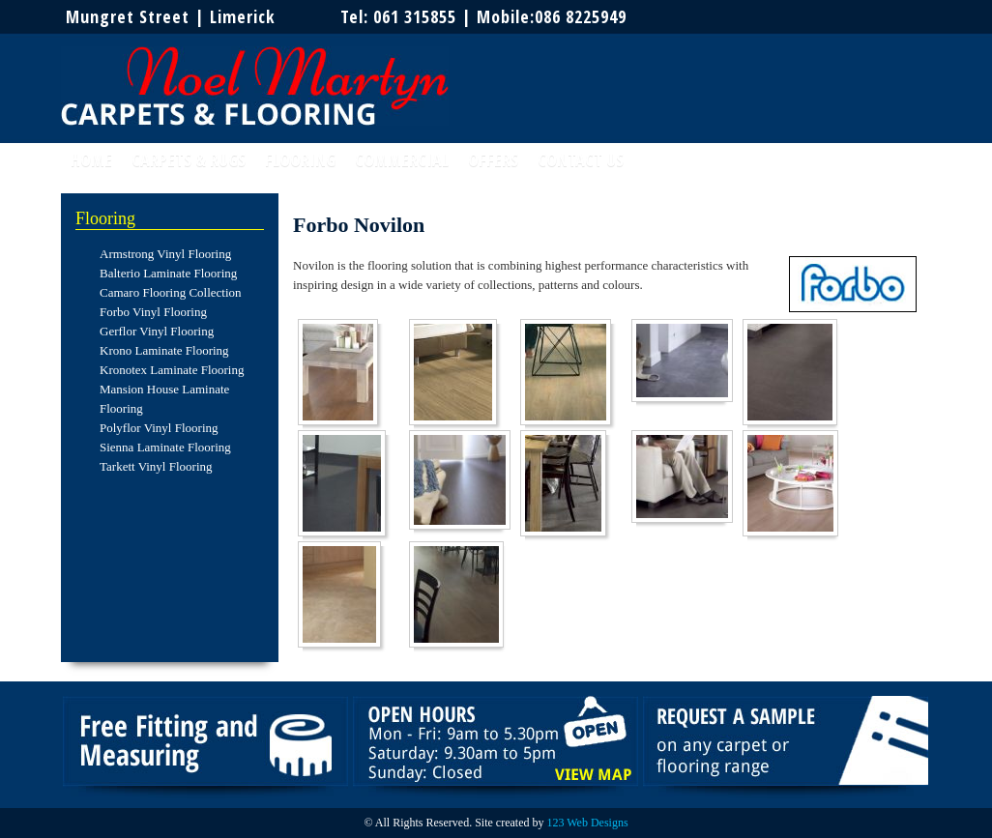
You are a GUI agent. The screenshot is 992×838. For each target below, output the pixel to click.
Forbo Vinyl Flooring (153, 311)
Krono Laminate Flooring (164, 350)
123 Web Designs (586, 822)
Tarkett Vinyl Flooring (156, 466)
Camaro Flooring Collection (171, 292)
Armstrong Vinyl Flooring (165, 253)
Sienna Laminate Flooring (165, 447)
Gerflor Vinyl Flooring (157, 331)
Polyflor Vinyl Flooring (159, 427)
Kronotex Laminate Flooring (172, 369)
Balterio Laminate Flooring (168, 273)
